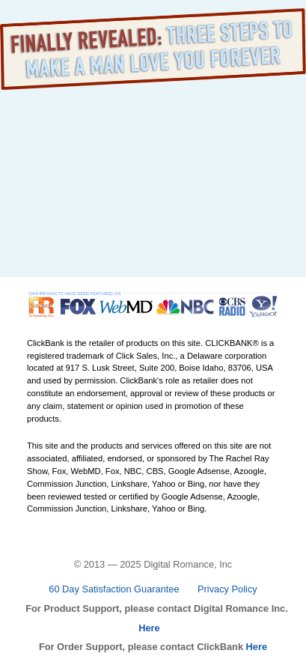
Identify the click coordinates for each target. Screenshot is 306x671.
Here (148, 628)
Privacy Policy (227, 589)
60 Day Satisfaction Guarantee (114, 589)
